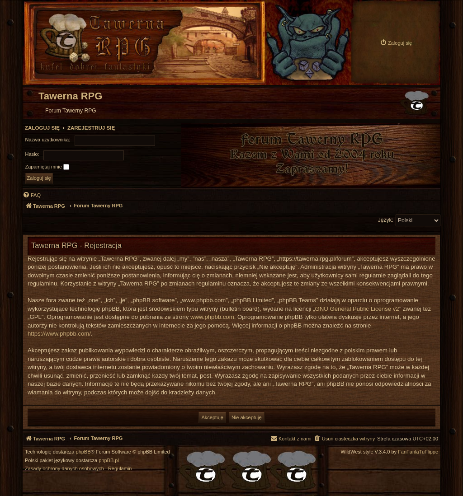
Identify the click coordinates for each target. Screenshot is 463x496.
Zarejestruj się (91, 128)
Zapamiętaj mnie (47, 167)
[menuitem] (396, 43)
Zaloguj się (42, 128)
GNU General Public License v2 (357, 308)
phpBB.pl (109, 461)
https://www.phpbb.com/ (59, 333)
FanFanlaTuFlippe (418, 452)
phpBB (83, 452)
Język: (385, 220)
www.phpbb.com (212, 317)
